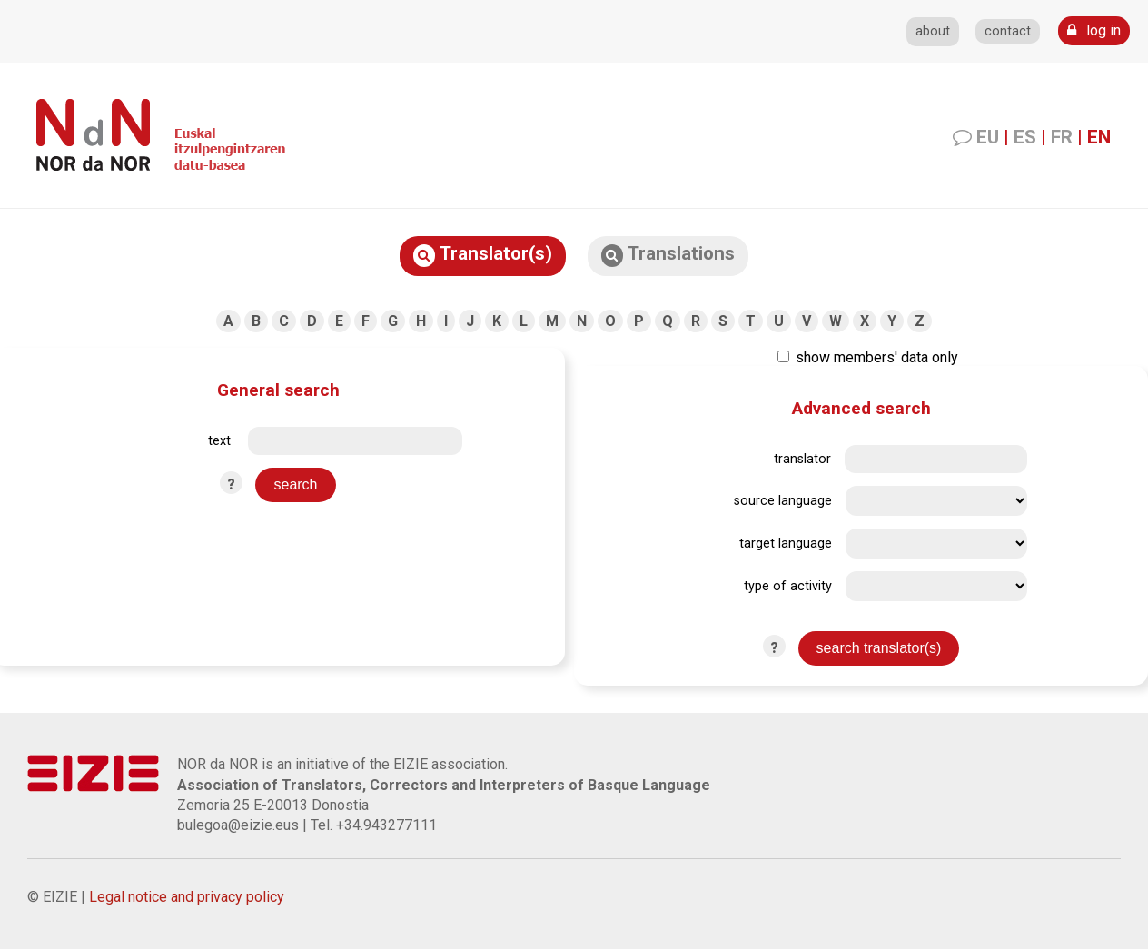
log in (1094, 30)
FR (1062, 137)
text (219, 441)
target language (785, 543)
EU (987, 137)
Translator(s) (482, 254)
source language (783, 501)
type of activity (788, 586)
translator (802, 459)
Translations (668, 254)
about (932, 31)
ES (1025, 137)
